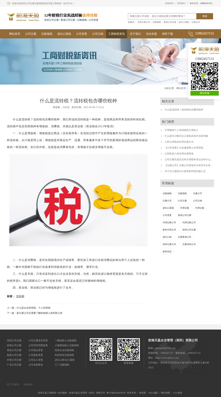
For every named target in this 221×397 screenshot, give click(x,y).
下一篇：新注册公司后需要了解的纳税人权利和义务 (35, 313)
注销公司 (196, 22)
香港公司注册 (170, 22)
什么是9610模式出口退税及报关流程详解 (186, 136)
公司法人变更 (35, 360)
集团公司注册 (14, 355)
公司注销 (97, 33)
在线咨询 (169, 3)
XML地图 (153, 392)
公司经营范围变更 (38, 345)
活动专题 (151, 33)
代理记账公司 (169, 222)
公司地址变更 (35, 350)
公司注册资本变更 (38, 340)
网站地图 (165, 392)
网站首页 (14, 33)
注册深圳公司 (189, 244)
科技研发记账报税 (64, 355)
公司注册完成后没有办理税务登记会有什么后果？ (191, 159)
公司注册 (30, 33)
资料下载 (167, 33)
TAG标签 (177, 392)
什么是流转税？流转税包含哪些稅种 (184, 109)
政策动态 (167, 251)
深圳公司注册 (189, 229)
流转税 (20, 296)
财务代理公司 (169, 229)
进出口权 (167, 237)
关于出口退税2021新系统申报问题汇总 (185, 171)
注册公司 (197, 193)
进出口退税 (184, 22)
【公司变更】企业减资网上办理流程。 (185, 147)
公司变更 (81, 33)
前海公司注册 (14, 345)
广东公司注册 (14, 364)
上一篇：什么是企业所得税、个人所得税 (28, 308)
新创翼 (142, 392)
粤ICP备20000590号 (116, 392)
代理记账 (184, 208)
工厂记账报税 (62, 364)
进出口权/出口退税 (65, 360)
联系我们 (181, 3)
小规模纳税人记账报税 (67, 345)
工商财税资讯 (116, 33)
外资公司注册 (14, 360)
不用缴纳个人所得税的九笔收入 (181, 130)
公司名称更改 (35, 364)
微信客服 (204, 93)
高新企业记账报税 (64, 350)
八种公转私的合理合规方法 (179, 142)
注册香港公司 (184, 237)
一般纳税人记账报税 (65, 340)
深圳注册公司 (144, 22)
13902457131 (204, 59)
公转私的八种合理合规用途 (179, 153)
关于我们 (135, 33)
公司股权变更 (35, 355)
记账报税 (157, 22)
